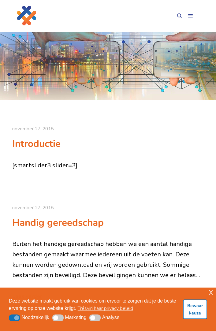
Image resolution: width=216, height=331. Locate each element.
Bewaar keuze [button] (195, 309)
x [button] (211, 292)
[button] (14, 317)
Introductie (36, 143)
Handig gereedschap (58, 222)
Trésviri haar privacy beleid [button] (105, 308)
